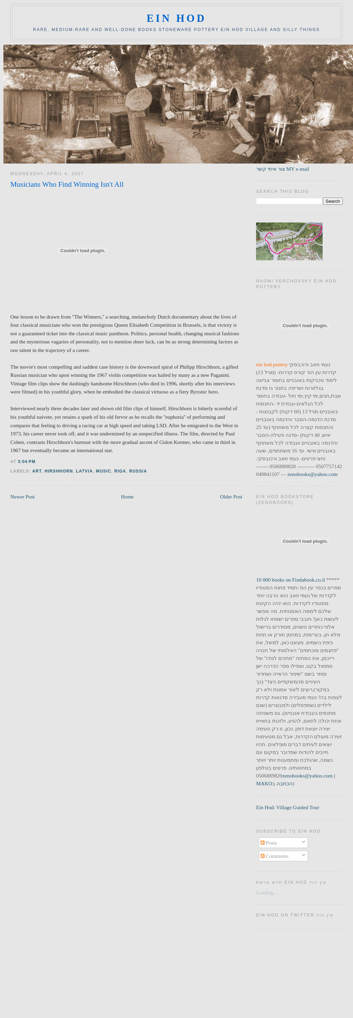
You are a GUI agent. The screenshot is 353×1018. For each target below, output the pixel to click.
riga (120, 471)
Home (127, 496)
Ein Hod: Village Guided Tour (287, 807)
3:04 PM (27, 461)
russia (138, 471)
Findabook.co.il (308, 580)
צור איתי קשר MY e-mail (282, 169)
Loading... (267, 892)
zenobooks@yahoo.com (312, 474)
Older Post (231, 496)
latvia (84, 471)
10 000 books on (274, 580)
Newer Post (22, 496)
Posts (268, 843)
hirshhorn (58, 471)
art (37, 471)
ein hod (176, 18)
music (103, 471)
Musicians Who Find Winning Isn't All (67, 184)
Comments (274, 856)
